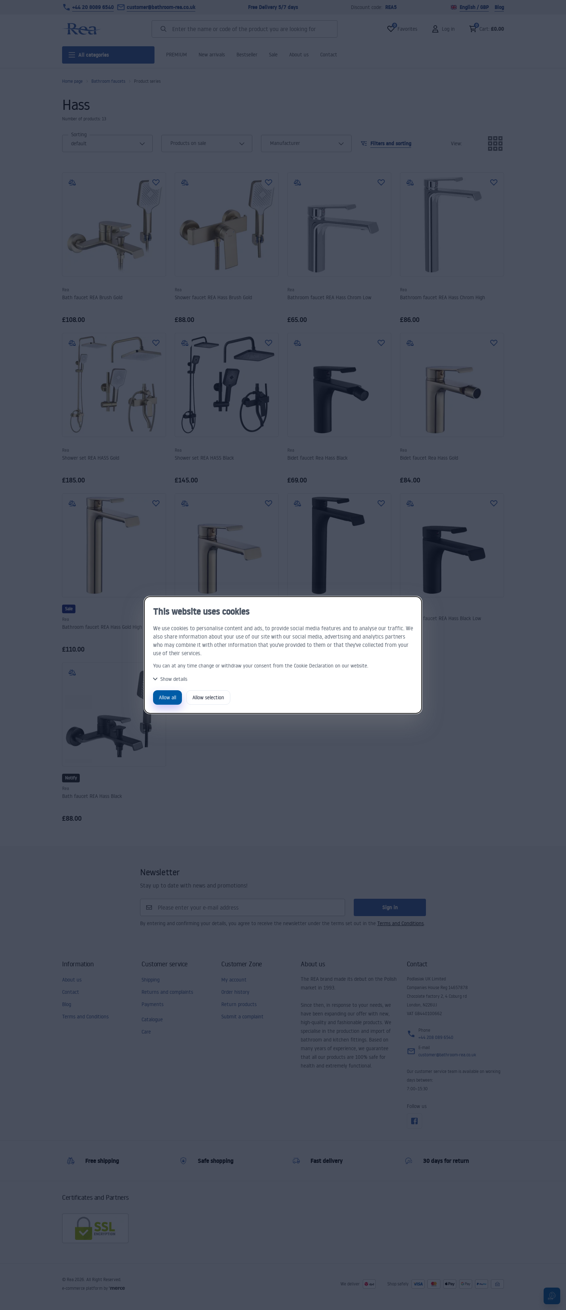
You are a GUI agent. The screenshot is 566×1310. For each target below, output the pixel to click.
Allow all (167, 697)
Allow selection (208, 697)
